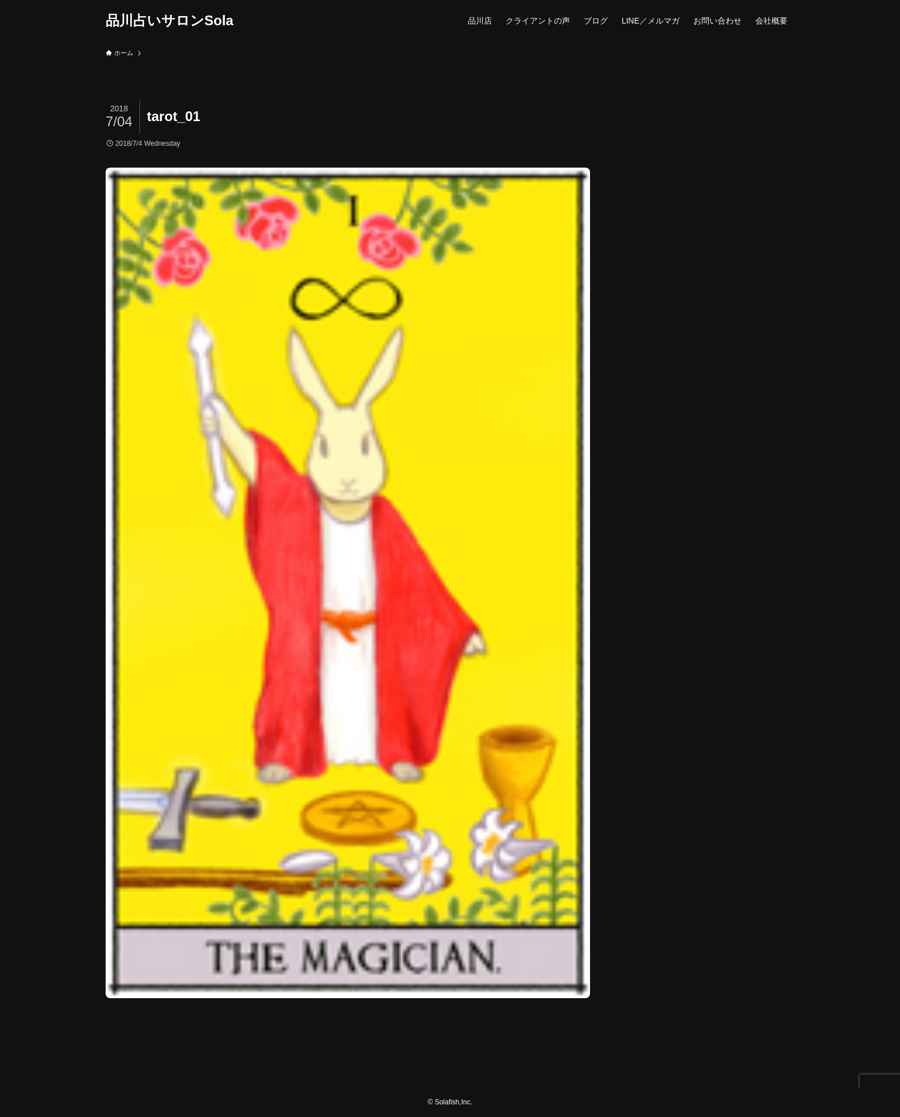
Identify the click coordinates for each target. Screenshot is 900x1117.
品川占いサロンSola (170, 21)
